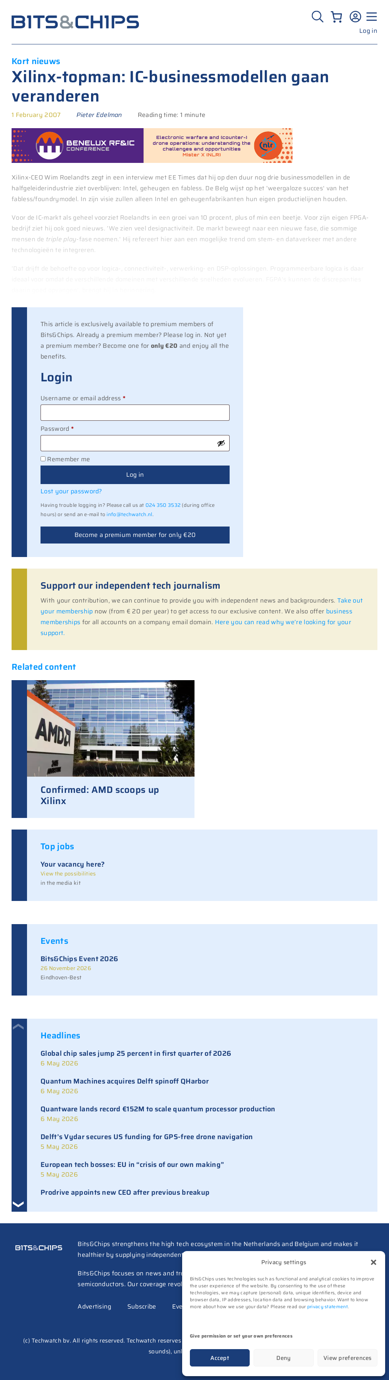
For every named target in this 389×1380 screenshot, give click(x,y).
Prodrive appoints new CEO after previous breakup (125, 1192)
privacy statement (327, 1306)
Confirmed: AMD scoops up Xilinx (100, 795)
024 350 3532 (163, 505)
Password (70, 428)
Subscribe (141, 1306)
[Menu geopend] (370, 16)
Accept (219, 1358)
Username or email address (96, 397)
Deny (283, 1358)
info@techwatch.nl (129, 514)
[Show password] (221, 443)
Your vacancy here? (73, 864)
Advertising (94, 1306)
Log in (368, 31)
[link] (202, 1059)
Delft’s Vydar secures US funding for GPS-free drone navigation (147, 1136)
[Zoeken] (318, 16)
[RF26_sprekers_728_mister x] (152, 161)
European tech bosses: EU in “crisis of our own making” (132, 1164)
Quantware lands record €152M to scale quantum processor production (158, 1109)
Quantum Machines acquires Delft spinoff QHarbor (125, 1081)
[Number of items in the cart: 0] (336, 16)
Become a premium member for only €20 (135, 535)
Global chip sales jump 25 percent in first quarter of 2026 (136, 1053)
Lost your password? (71, 491)
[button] (373, 1262)
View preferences (347, 1358)
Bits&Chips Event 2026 (79, 958)
